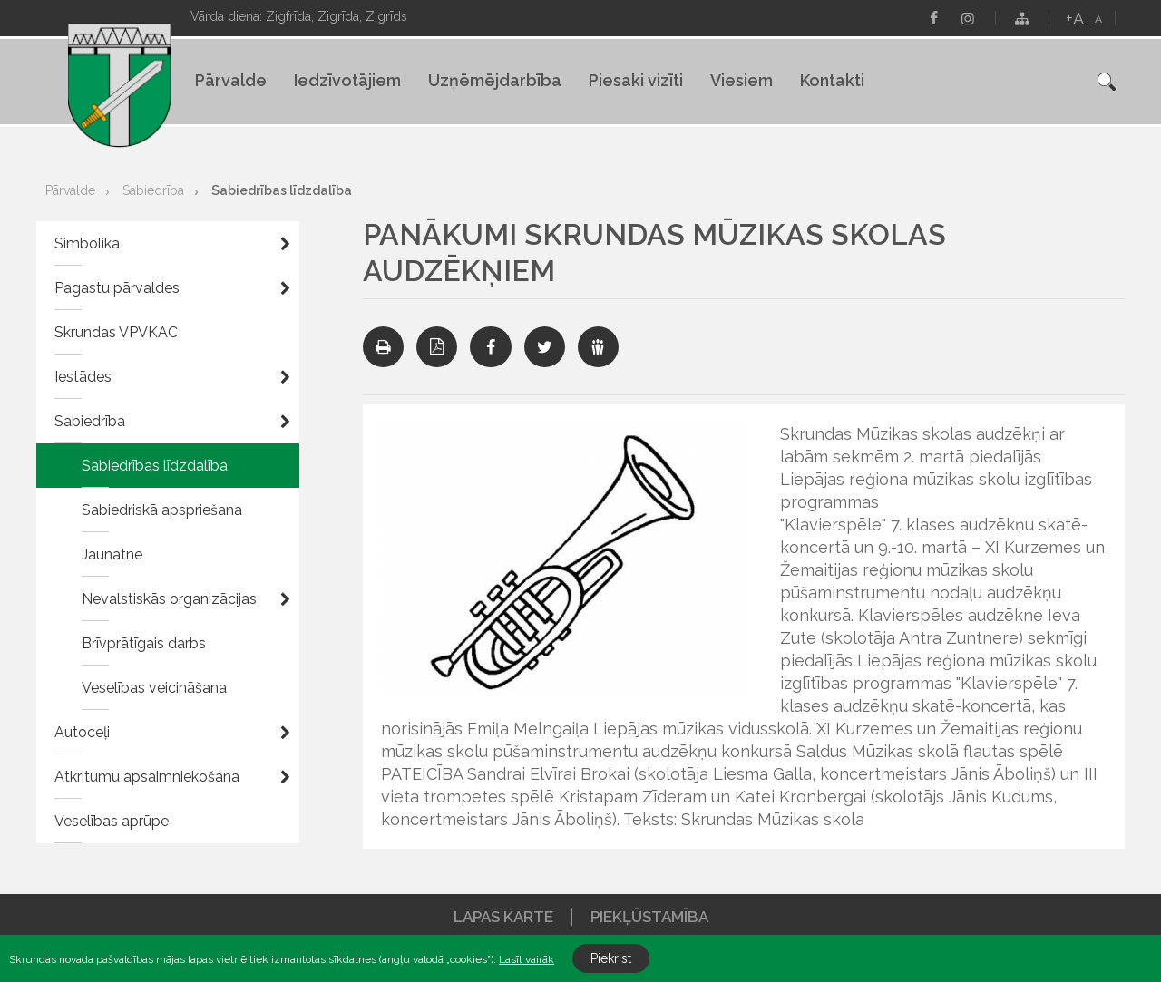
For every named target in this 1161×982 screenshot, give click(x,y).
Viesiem (741, 80)
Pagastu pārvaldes (117, 288)
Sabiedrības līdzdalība (281, 190)
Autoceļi (82, 732)
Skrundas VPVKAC (116, 332)
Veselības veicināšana (154, 687)
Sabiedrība (153, 190)
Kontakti (832, 80)
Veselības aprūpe (111, 821)
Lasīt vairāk (526, 959)
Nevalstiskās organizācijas (169, 599)
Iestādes (83, 376)
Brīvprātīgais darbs (144, 643)
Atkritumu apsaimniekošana (146, 776)
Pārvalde (231, 80)
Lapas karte (503, 917)
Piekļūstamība (649, 917)
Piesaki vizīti (636, 80)
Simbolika (87, 243)
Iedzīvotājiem (347, 80)
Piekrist (610, 958)
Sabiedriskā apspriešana (162, 510)
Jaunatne (112, 554)
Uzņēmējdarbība (494, 80)
